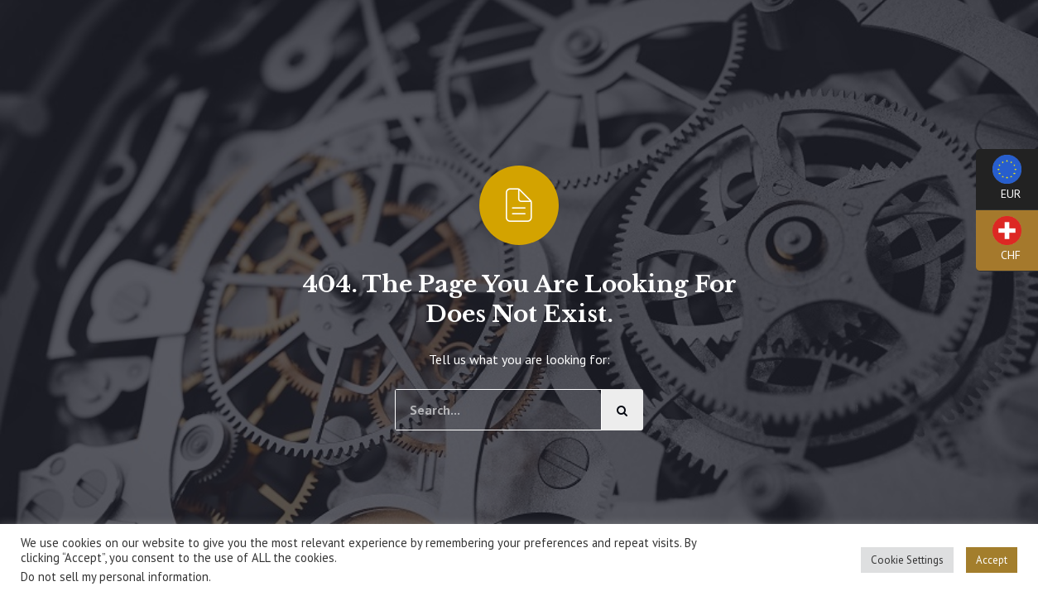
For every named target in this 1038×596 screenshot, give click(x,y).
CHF (998, 244)
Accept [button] (991, 560)
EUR (998, 182)
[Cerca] (622, 409)
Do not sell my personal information (115, 576)
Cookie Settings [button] (907, 560)
